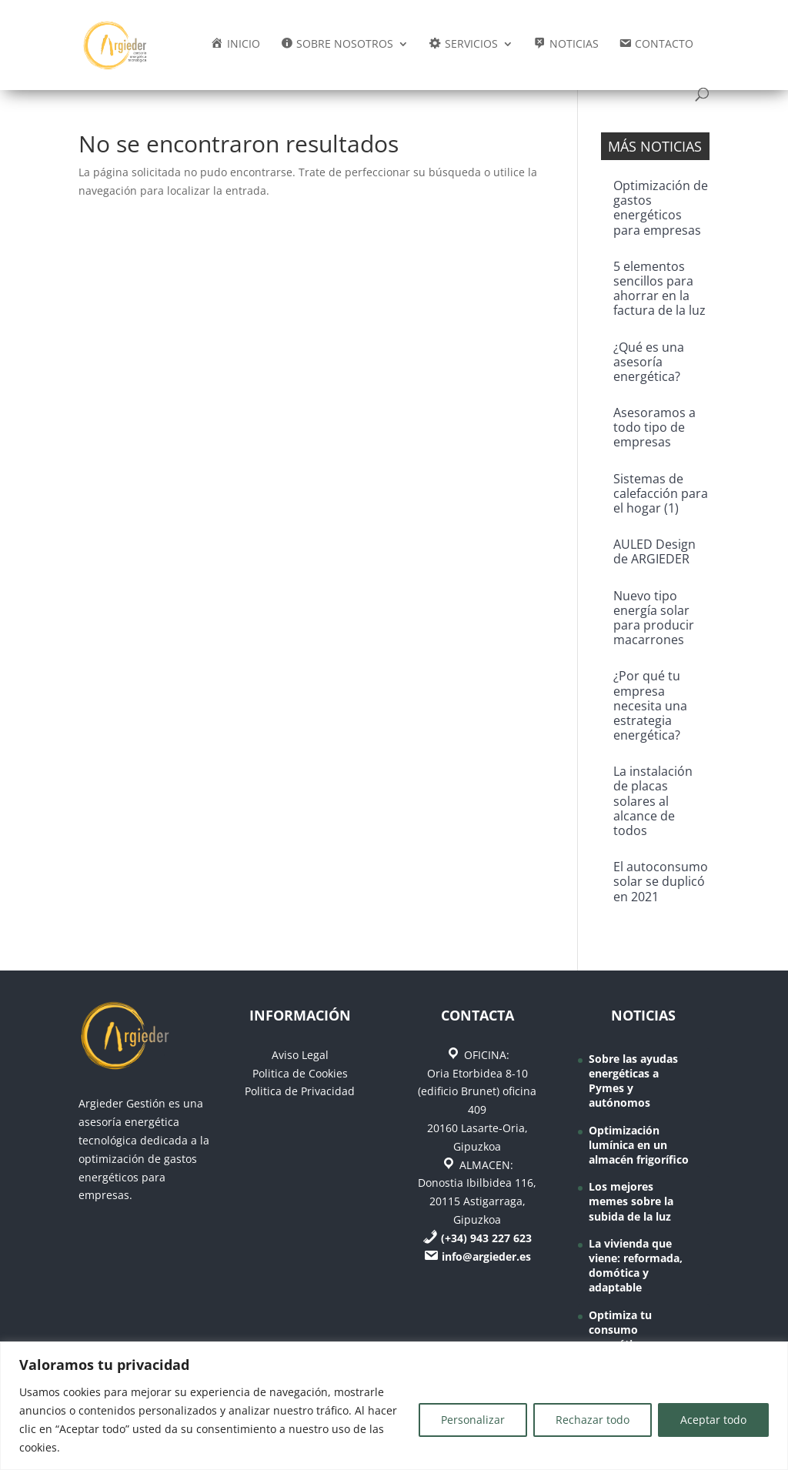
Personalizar (473, 1419)
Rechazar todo (592, 1419)
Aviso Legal (300, 1054)
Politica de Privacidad (300, 1091)
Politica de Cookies (300, 1073)
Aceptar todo (713, 1419)
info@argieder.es (486, 1256)
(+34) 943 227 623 (486, 1238)
